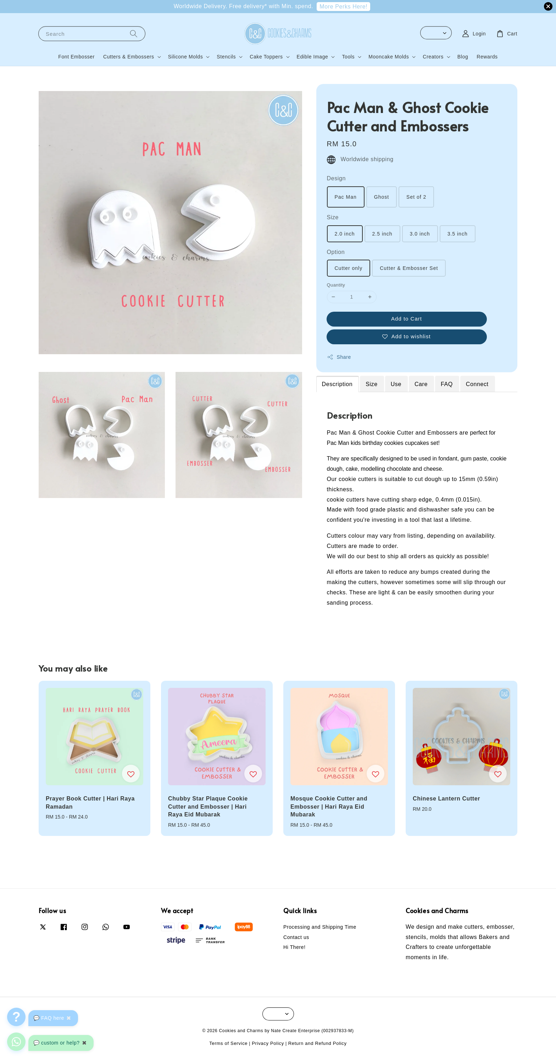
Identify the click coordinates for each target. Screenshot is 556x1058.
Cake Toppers (266, 57)
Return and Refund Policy (317, 1043)
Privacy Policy (268, 1043)
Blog (462, 57)
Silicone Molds (185, 57)
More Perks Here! (343, 7)
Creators (433, 57)
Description (337, 384)
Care (421, 384)
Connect (477, 384)
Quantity (336, 285)
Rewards (487, 57)
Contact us (296, 937)
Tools (348, 57)
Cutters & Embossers (128, 57)
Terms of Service (228, 1043)
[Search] (133, 33)
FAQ (447, 384)
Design (336, 178)
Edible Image (312, 57)
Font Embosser (76, 57)
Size (333, 217)
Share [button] (339, 357)
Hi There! (294, 947)
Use (396, 384)
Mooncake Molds (388, 57)
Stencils (226, 57)
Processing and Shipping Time (319, 927)
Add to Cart (406, 319)
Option (336, 252)
